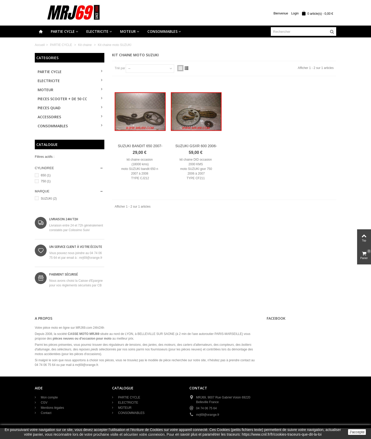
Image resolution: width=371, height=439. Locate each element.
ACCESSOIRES (49, 116)
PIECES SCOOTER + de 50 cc (62, 98)
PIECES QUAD (49, 107)
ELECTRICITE (97, 31)
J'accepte (357, 432)
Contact (46, 413)
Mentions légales (52, 408)
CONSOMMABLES (162, 31)
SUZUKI (49, 198)
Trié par (120, 68)
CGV (43, 402)
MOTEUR (128, 31)
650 (45, 175)
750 (45, 181)
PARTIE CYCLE (63, 31)
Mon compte (49, 397)
